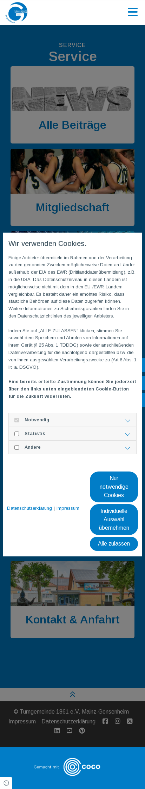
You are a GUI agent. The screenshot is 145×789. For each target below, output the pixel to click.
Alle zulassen (114, 544)
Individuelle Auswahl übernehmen (114, 519)
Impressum (68, 508)
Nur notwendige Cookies (114, 486)
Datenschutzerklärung (29, 508)
